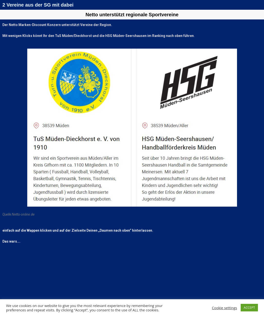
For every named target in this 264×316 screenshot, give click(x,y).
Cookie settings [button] (224, 308)
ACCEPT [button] (249, 307)
